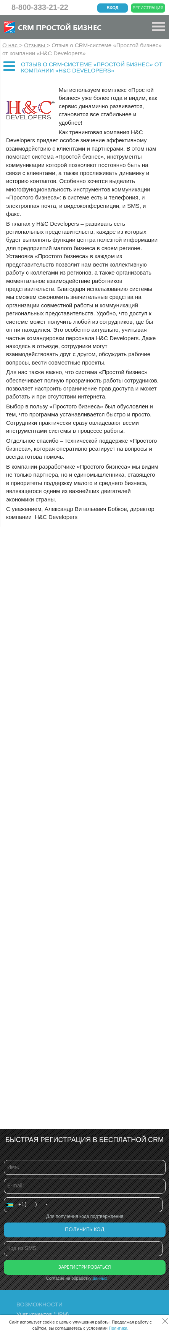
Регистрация (148, 7)
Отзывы (35, 45)
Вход (113, 7)
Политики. (119, 1328)
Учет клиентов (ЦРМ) (42, 1314)
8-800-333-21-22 (39, 7)
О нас (10, 45)
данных (100, 1278)
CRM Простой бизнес (59, 27)
